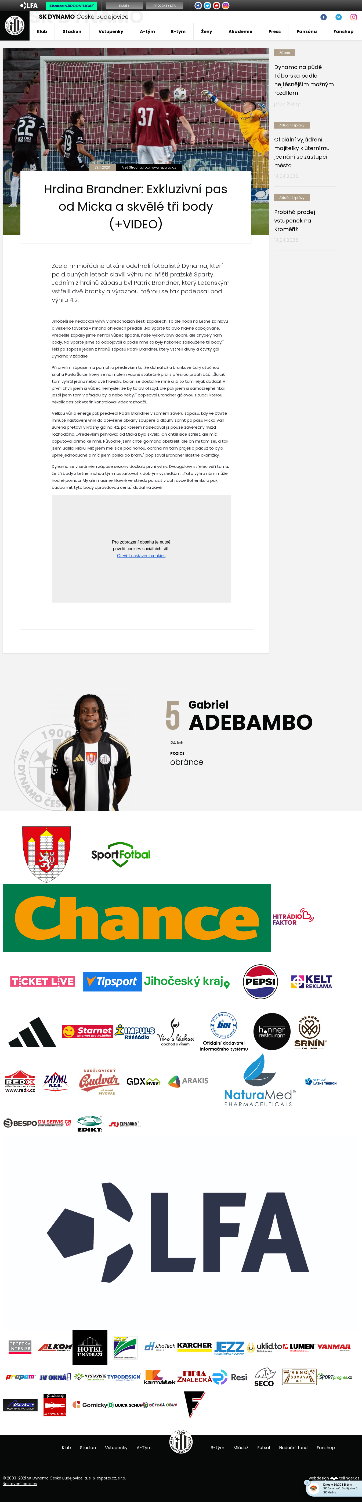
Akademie (240, 31)
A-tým (147, 31)
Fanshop (343, 31)
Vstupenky (111, 31)
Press (275, 31)
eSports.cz (106, 1478)
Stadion (72, 31)
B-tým (178, 31)
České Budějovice (84, 17)
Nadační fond (293, 1448)
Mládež (240, 1448)
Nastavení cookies (20, 1483)
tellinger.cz (349, 1478)
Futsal (263, 1448)
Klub (42, 31)
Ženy (206, 31)
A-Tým (144, 1448)
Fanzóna (307, 31)
